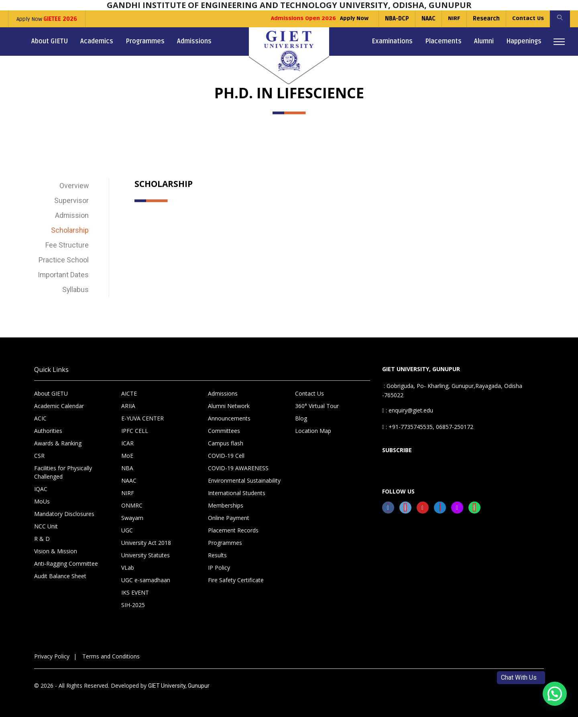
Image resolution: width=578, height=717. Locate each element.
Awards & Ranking (57, 443)
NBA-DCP (397, 18)
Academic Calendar (59, 406)
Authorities (48, 431)
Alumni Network (229, 406)
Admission (72, 215)
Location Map (313, 431)
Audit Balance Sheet (60, 576)
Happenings (523, 41)
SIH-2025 (133, 605)
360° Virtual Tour (317, 406)
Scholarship (70, 230)
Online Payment (228, 518)
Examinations (392, 41)
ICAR (127, 443)
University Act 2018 (146, 542)
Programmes (145, 41)
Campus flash (225, 443)
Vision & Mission (55, 551)
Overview (74, 186)
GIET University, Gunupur (179, 685)
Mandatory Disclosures (64, 514)
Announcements (229, 418)
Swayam (132, 518)
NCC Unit (46, 526)
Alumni (484, 41)
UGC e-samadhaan (145, 580)
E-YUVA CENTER (142, 418)
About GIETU (49, 41)
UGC (127, 530)
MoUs (42, 501)
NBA (127, 468)
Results (217, 555)
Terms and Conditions (111, 656)
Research (485, 18)
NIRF (454, 18)
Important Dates (63, 275)
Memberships (225, 505)
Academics (96, 41)
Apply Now (46, 19)
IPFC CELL (134, 431)
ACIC (40, 418)
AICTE (129, 393)
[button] (555, 694)
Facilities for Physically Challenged (63, 472)
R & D (42, 538)
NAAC (428, 18)
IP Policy (219, 567)
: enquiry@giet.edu (407, 410)
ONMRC (131, 505)
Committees (224, 431)
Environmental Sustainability (244, 480)
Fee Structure (67, 245)
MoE (127, 455)
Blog (301, 418)
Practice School (64, 260)
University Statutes (145, 555)
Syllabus (75, 290)
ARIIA (128, 406)
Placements (443, 41)
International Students (236, 493)
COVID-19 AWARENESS (238, 468)
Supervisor (71, 201)
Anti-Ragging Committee (66, 563)
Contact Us (527, 18)
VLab (127, 567)
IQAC (40, 489)
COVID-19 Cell (226, 455)
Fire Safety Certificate (236, 580)
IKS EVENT (135, 592)
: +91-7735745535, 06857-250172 (427, 427)
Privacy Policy (51, 656)
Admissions (194, 41)
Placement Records (233, 530)
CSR (39, 455)
